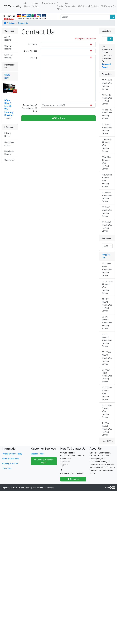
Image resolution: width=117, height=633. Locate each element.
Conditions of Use (9, 143)
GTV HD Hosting (7, 47)
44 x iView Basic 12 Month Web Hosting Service (107, 269)
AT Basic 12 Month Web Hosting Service (107, 114)
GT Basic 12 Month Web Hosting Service (107, 84)
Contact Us (23, 23)
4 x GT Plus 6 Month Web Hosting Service (107, 394)
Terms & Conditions (10, 459)
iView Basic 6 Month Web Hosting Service (107, 181)
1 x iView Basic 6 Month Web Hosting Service (107, 429)
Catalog (12, 23)
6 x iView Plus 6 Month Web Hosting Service (107, 376)
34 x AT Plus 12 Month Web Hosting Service (107, 287)
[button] (48, 3)
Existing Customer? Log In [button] (43, 461)
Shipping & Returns (9, 152)
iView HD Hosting (8, 56)
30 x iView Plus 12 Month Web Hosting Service (107, 358)
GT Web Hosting (12, 6)
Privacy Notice (7, 134)
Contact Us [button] (73, 479)
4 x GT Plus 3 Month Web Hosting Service (107, 411)
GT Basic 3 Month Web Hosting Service (107, 226)
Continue (58, 118)
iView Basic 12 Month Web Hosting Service (107, 145)
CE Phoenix (49, 488)
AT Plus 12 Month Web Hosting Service (107, 99)
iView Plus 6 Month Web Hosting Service (8, 108)
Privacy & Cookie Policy (12, 454)
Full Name (32, 44)
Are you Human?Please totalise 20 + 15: (29, 108)
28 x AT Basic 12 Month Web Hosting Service (107, 323)
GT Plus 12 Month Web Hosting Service (107, 129)
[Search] (85, 17)
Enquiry (34, 57)
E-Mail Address (30, 51)
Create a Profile (37, 454)
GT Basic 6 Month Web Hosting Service (107, 196)
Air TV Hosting (7, 38)
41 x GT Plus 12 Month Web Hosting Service (107, 305)
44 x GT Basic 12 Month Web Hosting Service (107, 340)
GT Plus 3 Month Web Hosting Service (107, 211)
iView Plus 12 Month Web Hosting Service (106, 163)
